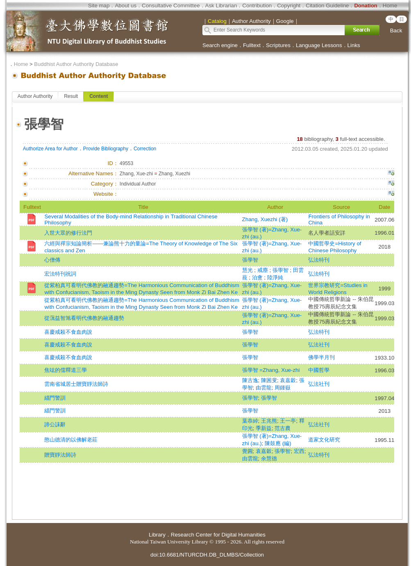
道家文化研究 (324, 440)
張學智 (250, 260)
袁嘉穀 (288, 380)
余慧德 (269, 458)
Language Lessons (319, 45)
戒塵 (263, 270)
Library (157, 535)
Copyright (288, 5)
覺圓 (247, 451)
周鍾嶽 (283, 388)
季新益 (264, 428)
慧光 (248, 270)
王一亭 (288, 421)
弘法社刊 (318, 345)
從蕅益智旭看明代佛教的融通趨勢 (84, 318)
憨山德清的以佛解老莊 (71, 440)
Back (396, 30)
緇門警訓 (55, 398)
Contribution (257, 5)
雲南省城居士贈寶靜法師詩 (76, 384)
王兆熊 (269, 421)
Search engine (220, 45)
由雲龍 (264, 388)
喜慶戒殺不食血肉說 (68, 332)
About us (125, 5)
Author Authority (35, 96)
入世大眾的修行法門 (68, 233)
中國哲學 (318, 370)
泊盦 (258, 277)
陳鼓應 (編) (278, 443)
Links (353, 45)
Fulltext (252, 45)
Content (98, 96)
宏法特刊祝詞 (60, 274)
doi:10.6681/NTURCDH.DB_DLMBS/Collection (207, 555)
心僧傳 (52, 260)
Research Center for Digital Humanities (218, 535)
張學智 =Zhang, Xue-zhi (271, 370)
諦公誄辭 (55, 424)
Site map (99, 5)
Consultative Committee (171, 5)
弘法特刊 (318, 260)
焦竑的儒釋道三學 (65, 370)
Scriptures (278, 45)
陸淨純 (275, 277)
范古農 (283, 428)
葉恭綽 (250, 421)
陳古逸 (250, 380)
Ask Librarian (221, 5)
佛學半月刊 (321, 357)
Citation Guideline (327, 5)
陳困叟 (269, 380)
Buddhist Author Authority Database (76, 64)
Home (390, 5)
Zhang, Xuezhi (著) (265, 219)
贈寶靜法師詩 (60, 455)
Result (71, 96)
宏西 (299, 451)
